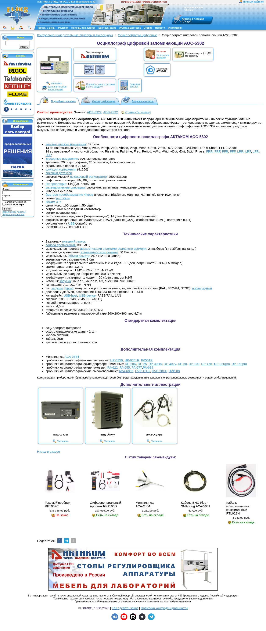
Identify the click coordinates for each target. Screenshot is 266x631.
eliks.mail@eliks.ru (85, 2)
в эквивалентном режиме (99, 252)
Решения (63, 27)
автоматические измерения (66, 144)
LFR (256, 151)
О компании (175, 27)
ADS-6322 (94, 112)
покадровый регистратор (88, 176)
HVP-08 (174, 371)
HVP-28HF (159, 371)
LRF (248, 151)
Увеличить (56, 83)
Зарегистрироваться (13, 214)
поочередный (202, 288)
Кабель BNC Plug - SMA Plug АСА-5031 (195, 504)
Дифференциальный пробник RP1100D (105, 504)
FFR (225, 151)
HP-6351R (132, 360)
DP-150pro (239, 364)
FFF (233, 151)
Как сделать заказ (125, 608)
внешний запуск (74, 241)
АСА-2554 (72, 356)
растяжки (62, 198)
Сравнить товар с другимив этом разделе (100, 85)
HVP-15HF (142, 371)
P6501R (146, 360)
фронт (68, 288)
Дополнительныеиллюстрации (57, 87)
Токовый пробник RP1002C (57, 504)
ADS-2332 (110, 112)
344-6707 (62, 2)
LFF (48, 155)
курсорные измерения (62, 158)
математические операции (65, 187)
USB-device (87, 295)
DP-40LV (170, 364)
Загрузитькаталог (135, 85)
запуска (65, 281)
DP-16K (206, 364)
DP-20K (130, 364)
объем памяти (78, 256)
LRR (240, 151)
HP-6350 (116, 360)
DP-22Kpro (222, 364)
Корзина (186, 19)
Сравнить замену (138, 112)
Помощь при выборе (83, 27)
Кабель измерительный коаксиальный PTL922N (237, 508)
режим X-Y (53, 202)
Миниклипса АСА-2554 (145, 504)
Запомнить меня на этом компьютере (15, 203)
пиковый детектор (59, 173)
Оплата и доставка (130, 27)
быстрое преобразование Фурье (69, 194)
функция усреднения (61, 169)
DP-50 (182, 364)
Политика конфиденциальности (164, 608)
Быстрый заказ (107, 27)
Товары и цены (46, 27)
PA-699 (148, 367)
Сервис (148, 27)
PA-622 (112, 367)
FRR (209, 151)
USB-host (70, 295)
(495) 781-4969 (50, 2)
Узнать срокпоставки (163, 56)
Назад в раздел (48, 451)
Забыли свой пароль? (14, 212)
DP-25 (142, 364)
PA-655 (124, 367)
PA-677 (137, 367)
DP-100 (194, 364)
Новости (160, 27)
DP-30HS (155, 364)
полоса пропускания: (61, 245)
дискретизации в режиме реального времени (113, 248)
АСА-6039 (126, 371)
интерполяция (56, 184)
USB (71, 223)
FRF (217, 151)
